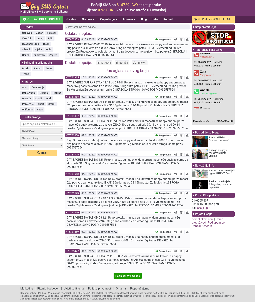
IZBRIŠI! (122, 62)
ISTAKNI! (104, 62)
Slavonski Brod (30, 44)
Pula (48, 49)
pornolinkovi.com (203, 219)
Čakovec (27, 32)
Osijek (25, 55)
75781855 (73, 96)
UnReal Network (202, 226)
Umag (40, 38)
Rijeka (38, 49)
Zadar (39, 32)
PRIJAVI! (139, 62)
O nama (121, 288)
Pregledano (163, 39)
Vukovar (51, 32)
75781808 (73, 135)
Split (50, 38)
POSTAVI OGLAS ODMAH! (41, 19)
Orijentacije (108, 19)
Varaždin (27, 38)
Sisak (46, 44)
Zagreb (53, 55)
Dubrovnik (39, 55)
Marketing (26, 288)
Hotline (57, 92)
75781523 (73, 193)
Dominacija (38, 87)
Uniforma (27, 109)
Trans (49, 68)
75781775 (73, 154)
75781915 (73, 77)
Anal (24, 87)
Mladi (38, 98)
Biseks (26, 68)
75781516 (73, 212)
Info (155, 19)
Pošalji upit (202, 208)
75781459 (73, 231)
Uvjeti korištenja (74, 288)
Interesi (129, 19)
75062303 (73, 39)
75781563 (73, 173)
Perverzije (28, 104)
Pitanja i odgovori (48, 288)
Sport (41, 104)
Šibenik (26, 49)
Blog (144, 19)
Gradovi (88, 19)
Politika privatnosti (100, 288)
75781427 (73, 251)
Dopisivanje (29, 92)
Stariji (51, 104)
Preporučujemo (139, 288)
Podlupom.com (217, 222)
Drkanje (44, 92)
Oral (48, 98)
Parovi (37, 68)
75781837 (73, 116)
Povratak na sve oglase (82, 27)
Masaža (26, 98)
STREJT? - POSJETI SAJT (213, 19)
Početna (71, 19)
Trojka (25, 74)
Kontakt (168, 19)
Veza (40, 109)
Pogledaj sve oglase (127, 276)
